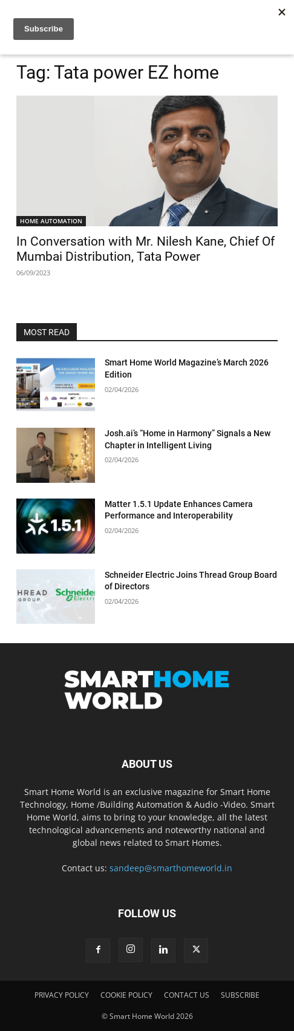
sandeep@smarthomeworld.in (170, 868)
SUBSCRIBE (240, 995)
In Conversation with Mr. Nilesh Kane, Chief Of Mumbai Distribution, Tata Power (145, 249)
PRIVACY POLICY (61, 995)
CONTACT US (186, 995)
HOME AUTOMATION (51, 221)
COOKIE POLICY (126, 995)
